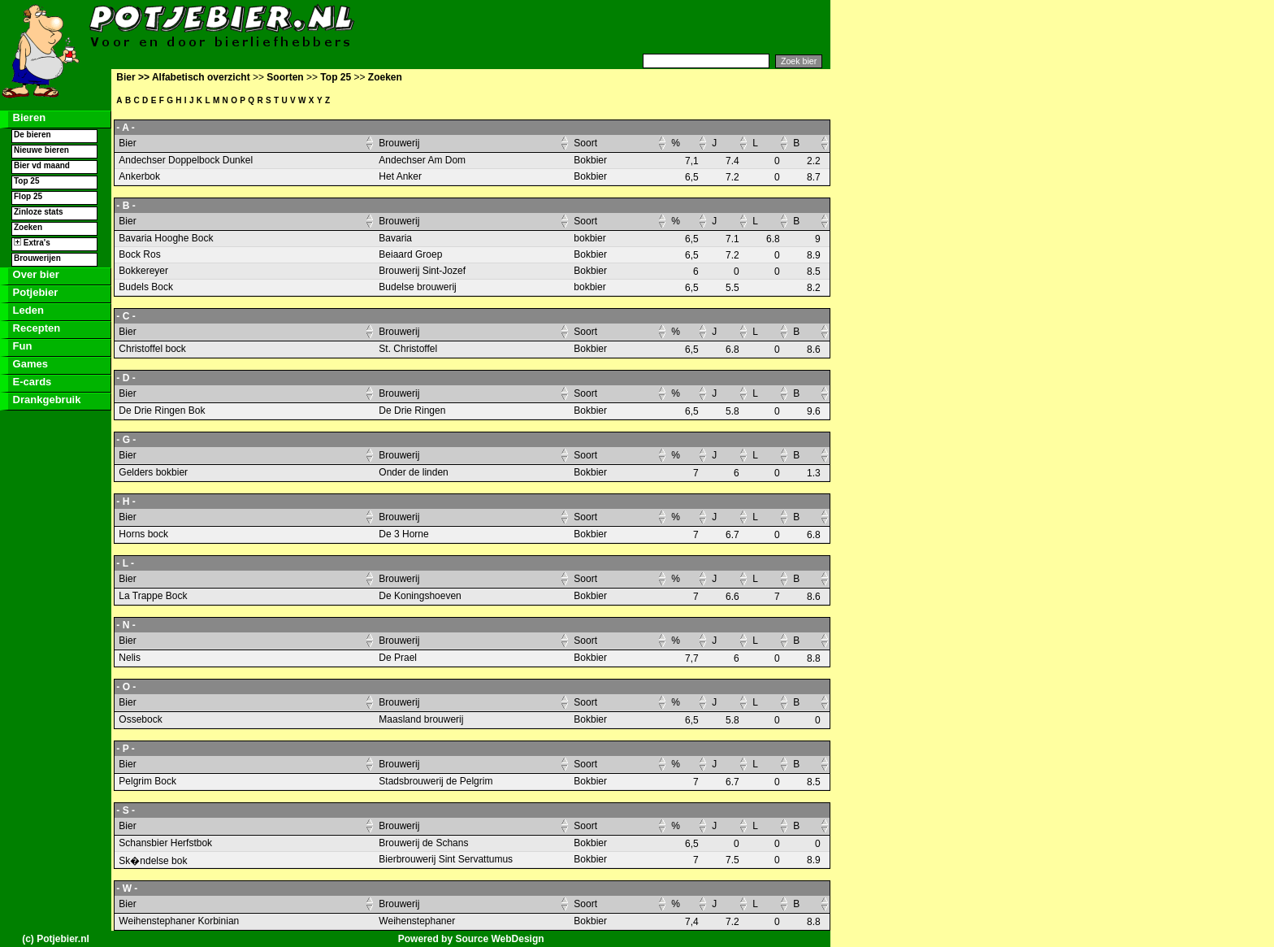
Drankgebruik (45, 399)
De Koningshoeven (420, 596)
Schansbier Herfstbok (165, 843)
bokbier (589, 238)
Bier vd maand (42, 165)
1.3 (814, 473)
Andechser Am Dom (422, 160)
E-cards (30, 382)
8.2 (814, 287)
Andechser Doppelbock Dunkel (186, 160)
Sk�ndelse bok (153, 861)
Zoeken (28, 227)
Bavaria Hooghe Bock (166, 238)
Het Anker (400, 176)
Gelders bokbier (153, 472)
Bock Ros (139, 254)
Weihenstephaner (417, 921)
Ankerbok (139, 176)
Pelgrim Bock (147, 781)
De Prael (398, 657)
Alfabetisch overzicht (201, 77)
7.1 (732, 239)
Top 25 (26, 180)
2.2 (814, 161)
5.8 (732, 411)
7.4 (732, 161)
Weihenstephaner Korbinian (179, 921)
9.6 (814, 411)
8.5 (814, 271)
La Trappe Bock (153, 596)
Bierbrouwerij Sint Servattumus (446, 859)
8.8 (814, 658)
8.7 (814, 177)
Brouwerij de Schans (423, 843)
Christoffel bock (152, 348)
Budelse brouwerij (417, 287)
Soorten (284, 77)
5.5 (732, 287)
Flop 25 (28, 196)
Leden (27, 310)
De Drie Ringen (412, 410)
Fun (21, 346)
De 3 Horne (403, 534)
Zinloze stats (38, 211)
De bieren (32, 134)
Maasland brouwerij (421, 719)
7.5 (732, 860)
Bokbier (590, 160)
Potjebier (34, 292)
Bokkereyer (143, 270)
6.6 (732, 596)
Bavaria (395, 238)
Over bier (34, 274)
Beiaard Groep (410, 254)
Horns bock (143, 534)
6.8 (773, 239)
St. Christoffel (408, 348)
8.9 (814, 255)
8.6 (814, 349)
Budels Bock (146, 287)
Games (29, 364)
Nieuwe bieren (41, 150)
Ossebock (140, 719)
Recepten (35, 328)
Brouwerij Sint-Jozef (422, 270)
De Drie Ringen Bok (162, 410)
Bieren (28, 117)
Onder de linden (413, 472)
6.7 (732, 535)
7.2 (732, 177)
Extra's (32, 242)
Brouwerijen (37, 258)
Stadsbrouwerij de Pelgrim (435, 781)
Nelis (130, 657)
